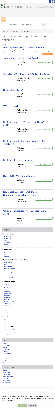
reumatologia (7, 303)
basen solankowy (8, 266)
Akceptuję (22, 406)
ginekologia (7, 290)
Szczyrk (5, 357)
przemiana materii (9, 301)
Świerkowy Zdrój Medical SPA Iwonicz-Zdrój (26, 74)
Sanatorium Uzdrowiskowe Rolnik (20, 58)
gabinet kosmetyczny (9, 268)
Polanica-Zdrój (7, 353)
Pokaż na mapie (47, 54)
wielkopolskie (7, 382)
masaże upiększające (9, 331)
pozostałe (6, 246)
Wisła (4, 361)
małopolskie (6, 374)
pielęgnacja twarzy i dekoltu (11, 333)
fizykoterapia (7, 236)
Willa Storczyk (10, 106)
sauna (5, 276)
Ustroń (5, 359)
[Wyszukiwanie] (44, 25)
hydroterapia (7, 238)
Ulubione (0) (13, 25)
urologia (6, 313)
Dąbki (4, 343)
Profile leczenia (14, 31)
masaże (6, 244)
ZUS (5, 254)
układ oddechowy (8, 309)
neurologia (7, 297)
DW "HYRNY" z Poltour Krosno (19, 175)
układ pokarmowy (9, 311)
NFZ (5, 252)
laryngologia (7, 293)
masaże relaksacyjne (9, 329)
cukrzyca (6, 286)
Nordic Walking (8, 262)
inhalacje (6, 240)
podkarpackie (6, 380)
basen (5, 264)
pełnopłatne (7, 256)
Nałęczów (5, 351)
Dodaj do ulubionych (44, 62)
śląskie (5, 370)
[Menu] (3, 19)
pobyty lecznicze (8, 274)
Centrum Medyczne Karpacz (17, 160)
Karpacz (5, 347)
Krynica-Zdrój (6, 349)
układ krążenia (8, 305)
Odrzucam (33, 406)
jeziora (5, 321)
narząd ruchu (7, 295)
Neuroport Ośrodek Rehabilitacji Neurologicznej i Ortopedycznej (20, 193)
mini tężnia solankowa (10, 270)
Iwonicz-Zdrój (6, 345)
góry (5, 319)
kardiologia (7, 291)
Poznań (5, 355)
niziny (5, 323)
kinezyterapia (7, 242)
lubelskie (5, 378)
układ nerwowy (8, 307)
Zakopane (5, 363)
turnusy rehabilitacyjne (10, 278)
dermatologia (7, 288)
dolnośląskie (6, 372)
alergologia (7, 284)
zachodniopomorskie (8, 376)
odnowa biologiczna (9, 272)
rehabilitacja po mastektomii (36, 47)
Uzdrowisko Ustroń (13, 90)
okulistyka (6, 299)
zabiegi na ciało (8, 335)
